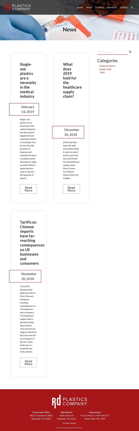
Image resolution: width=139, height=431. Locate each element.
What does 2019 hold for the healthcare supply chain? (72, 80)
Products (99, 7)
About (89, 7)
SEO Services (79, 428)
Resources (112, 7)
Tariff (102, 72)
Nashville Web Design (66, 428)
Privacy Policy (69, 423)
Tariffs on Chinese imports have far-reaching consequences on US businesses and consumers (32, 243)
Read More (28, 188)
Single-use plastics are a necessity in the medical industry (28, 80)
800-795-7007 (98, 418)
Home (80, 7)
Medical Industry (107, 66)
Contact (124, 7)
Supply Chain (105, 69)
